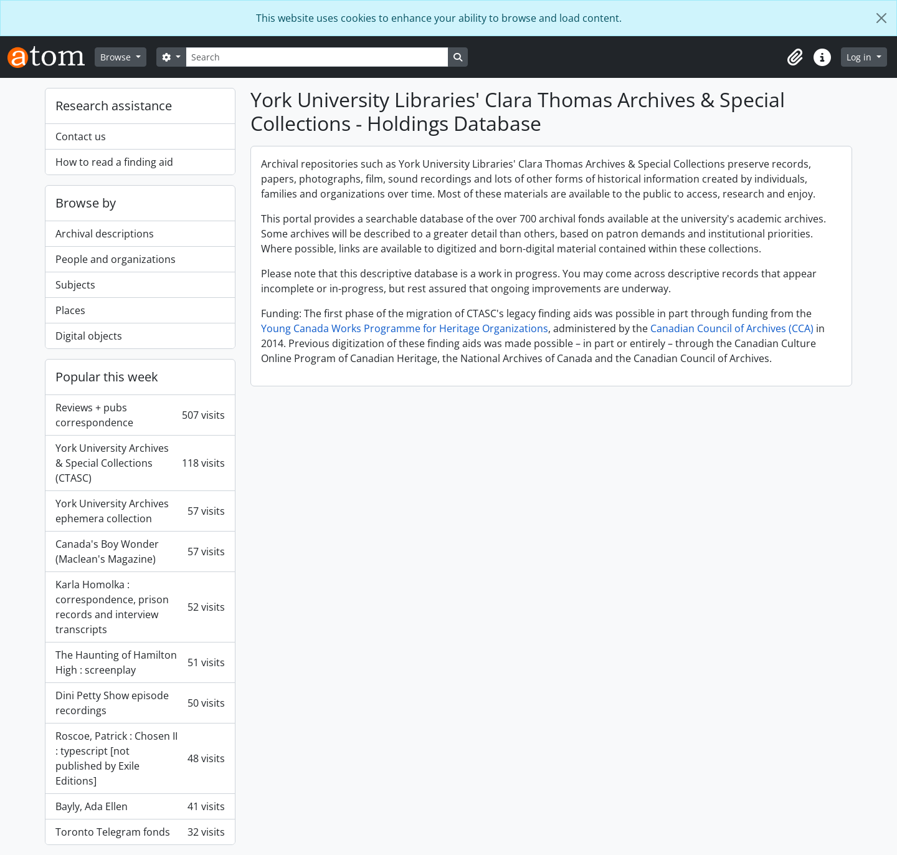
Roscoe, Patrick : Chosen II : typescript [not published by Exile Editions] (140, 758)
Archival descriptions (104, 234)
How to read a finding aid (114, 162)
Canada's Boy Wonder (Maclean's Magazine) (140, 551)
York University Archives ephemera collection (140, 511)
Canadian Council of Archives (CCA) (732, 328)
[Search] (317, 57)
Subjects (75, 285)
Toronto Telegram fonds (140, 831)
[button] (795, 57)
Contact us (80, 136)
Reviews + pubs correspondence (140, 415)
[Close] (881, 18)
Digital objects (88, 336)
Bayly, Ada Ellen (140, 806)
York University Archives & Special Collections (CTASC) (140, 463)
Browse (116, 57)
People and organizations (115, 259)
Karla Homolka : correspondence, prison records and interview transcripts (140, 607)
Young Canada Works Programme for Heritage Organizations (404, 328)
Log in (860, 57)
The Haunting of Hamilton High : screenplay (140, 662)
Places (70, 310)
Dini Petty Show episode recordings (140, 703)
